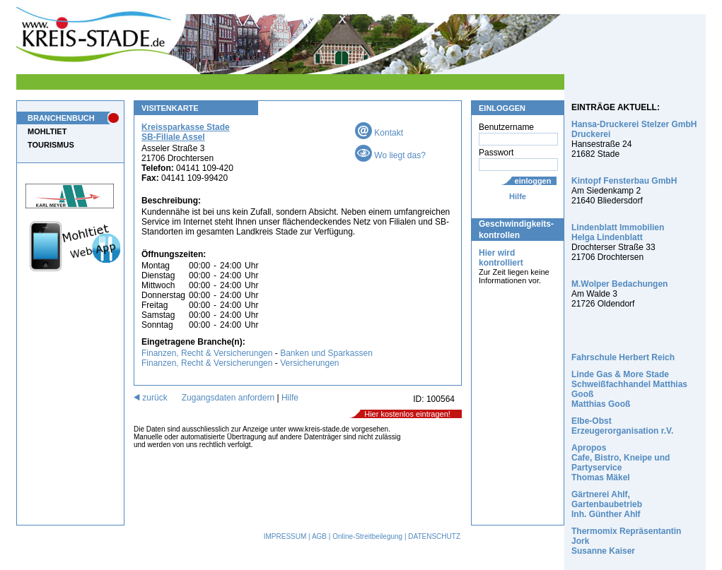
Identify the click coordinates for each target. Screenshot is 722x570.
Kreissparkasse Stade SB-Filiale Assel (185, 132)
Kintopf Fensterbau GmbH (624, 181)
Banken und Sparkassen (326, 353)
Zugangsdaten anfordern (228, 398)
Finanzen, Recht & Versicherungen (206, 353)
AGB (319, 536)
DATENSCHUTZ (434, 536)
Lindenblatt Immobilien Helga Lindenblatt (617, 232)
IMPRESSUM (285, 536)
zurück (151, 398)
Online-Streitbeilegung (367, 536)
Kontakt (379, 133)
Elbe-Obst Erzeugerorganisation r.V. (622, 426)
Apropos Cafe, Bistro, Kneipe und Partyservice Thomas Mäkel (620, 462)
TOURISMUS (51, 145)
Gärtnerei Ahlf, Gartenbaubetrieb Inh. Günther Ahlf (606, 504)
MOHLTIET (47, 131)
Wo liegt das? (390, 155)
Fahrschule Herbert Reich (623, 357)
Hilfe (517, 196)
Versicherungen (309, 363)
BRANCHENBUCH (61, 118)
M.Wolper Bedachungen (619, 284)
